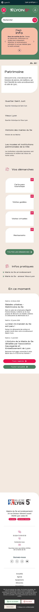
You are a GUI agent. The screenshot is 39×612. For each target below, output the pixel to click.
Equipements (19, 580)
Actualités (19, 574)
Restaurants (19, 235)
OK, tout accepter (12, 602)
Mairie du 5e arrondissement (18, 272)
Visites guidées (20, 202)
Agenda (19, 577)
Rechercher (8, 20)
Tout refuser (28, 602)
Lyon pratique (31, 2)
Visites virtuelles (19, 219)
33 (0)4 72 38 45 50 (19, 535)
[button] (5, 41)
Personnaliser (10, 607)
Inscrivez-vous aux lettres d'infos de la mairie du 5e (19, 549)
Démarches (19, 583)
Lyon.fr (7, 2)
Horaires (12, 519)
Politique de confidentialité (25, 607)
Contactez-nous (19, 542)
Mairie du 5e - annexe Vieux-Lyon (20, 276)
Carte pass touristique (19, 185)
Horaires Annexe (23, 519)
